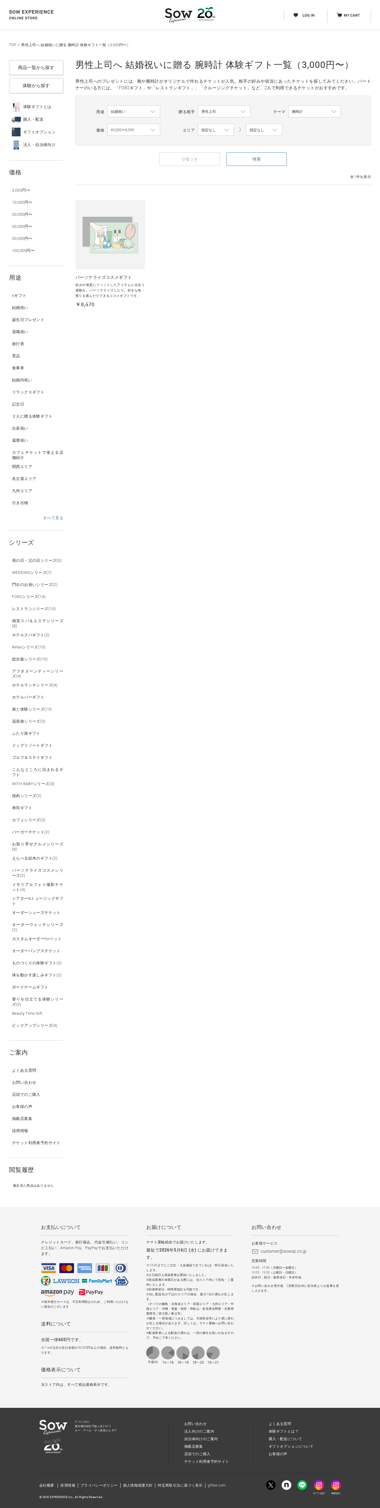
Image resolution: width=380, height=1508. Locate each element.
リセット (189, 159)
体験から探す (36, 85)
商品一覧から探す (36, 67)
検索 (256, 159)
